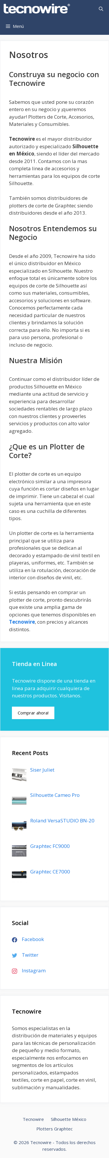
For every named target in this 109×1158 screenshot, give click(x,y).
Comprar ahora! (33, 713)
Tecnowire (22, 621)
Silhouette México (68, 1119)
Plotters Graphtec (54, 1129)
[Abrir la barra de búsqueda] (101, 8)
